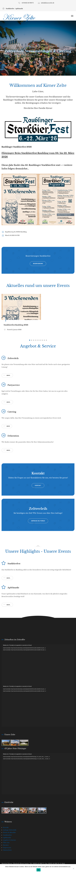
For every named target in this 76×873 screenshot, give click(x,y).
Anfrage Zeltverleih (9, 830)
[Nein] (73, 868)
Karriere (6, 845)
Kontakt (38, 485)
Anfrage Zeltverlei (38, 521)
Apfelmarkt (19, 8)
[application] (38, 664)
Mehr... (7, 375)
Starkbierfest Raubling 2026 (16, 325)
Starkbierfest (10, 8)
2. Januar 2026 (16, 329)
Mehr (6, 426)
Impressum (7, 847)
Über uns (6, 842)
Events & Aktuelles (9, 832)
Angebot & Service (9, 840)
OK (39, 870)
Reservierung (38, 263)
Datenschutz (7, 850)
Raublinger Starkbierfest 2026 (17, 147)
